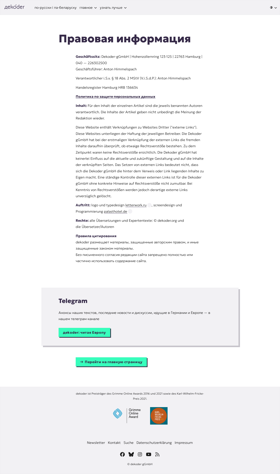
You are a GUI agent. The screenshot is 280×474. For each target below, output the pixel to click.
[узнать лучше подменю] (113, 7)
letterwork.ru (135, 205)
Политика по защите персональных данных (115, 96)
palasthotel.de (115, 211)
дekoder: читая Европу (84, 332)
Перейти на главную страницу (113, 362)
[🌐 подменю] (273, 7)
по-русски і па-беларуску (56, 7)
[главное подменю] (88, 7)
